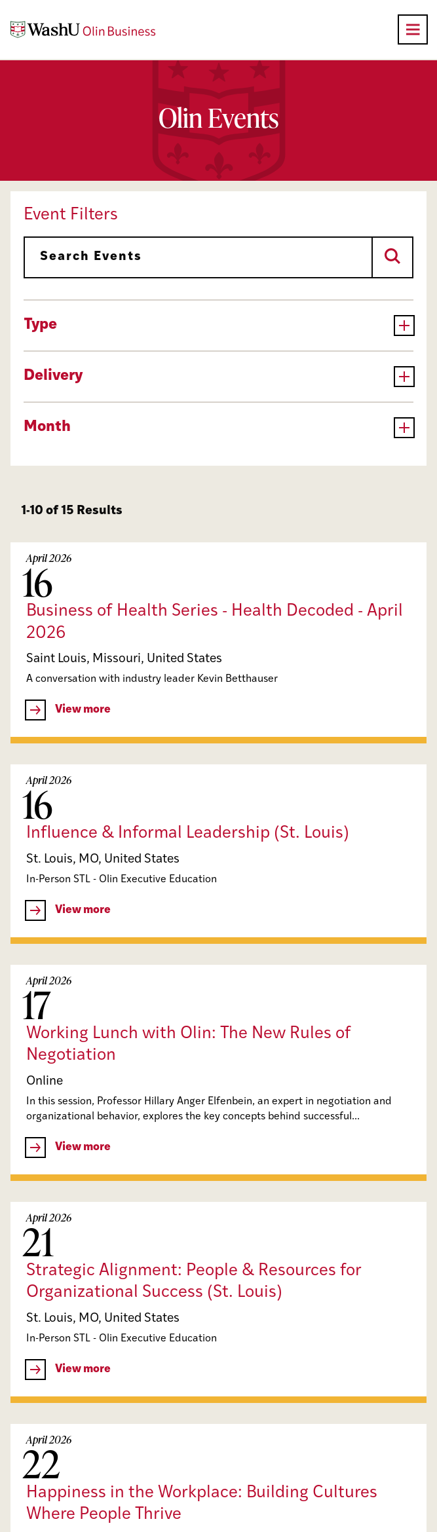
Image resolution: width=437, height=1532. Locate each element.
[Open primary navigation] (413, 29)
